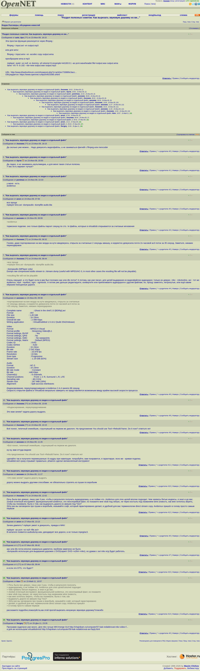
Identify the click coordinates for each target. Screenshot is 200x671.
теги (153, 4)
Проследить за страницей (14, 668)
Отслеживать (194, 28)
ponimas (76, 94)
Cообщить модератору (189, 78)
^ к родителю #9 (164, 415)
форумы (13, 15)
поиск (61, 15)
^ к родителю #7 (164, 555)
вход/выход (155, 15)
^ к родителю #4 (164, 288)
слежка (183, 15)
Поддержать (180, 668)
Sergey (64, 126)
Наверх (175, 151)
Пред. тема (187, 641)
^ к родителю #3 (164, 230)
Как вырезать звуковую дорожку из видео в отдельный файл (33, 89)
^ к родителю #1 (164, 170)
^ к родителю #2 (164, 189)
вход (172, 1)
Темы (180, 641)
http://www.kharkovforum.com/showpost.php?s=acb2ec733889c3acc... (44, 72)
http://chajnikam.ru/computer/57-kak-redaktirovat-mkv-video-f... (99, 627)
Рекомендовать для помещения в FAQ (152, 641)
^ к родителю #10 (163, 486)
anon (63, 115)
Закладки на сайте (11, 666)
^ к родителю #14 (163, 614)
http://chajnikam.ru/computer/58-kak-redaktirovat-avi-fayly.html (71, 629)
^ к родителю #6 (164, 394)
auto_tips (19, 37)
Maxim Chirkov (191, 666)
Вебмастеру (193, 668)
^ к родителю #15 (163, 572)
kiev (114, 113)
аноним (81, 96)
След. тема (196, 641)
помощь (39, 15)
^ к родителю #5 (164, 249)
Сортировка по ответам (185, 134)
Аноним (64, 89)
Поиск (147, 4)
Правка (175, 78)
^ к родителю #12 (163, 512)
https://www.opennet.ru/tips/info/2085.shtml (40, 74)
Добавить (168, 668)
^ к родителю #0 (164, 151)
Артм (68, 92)
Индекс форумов (171, 641)
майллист (122, 15)
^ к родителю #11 (163, 465)
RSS (197, 134)
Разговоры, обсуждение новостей (24, 25)
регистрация (180, 1)
